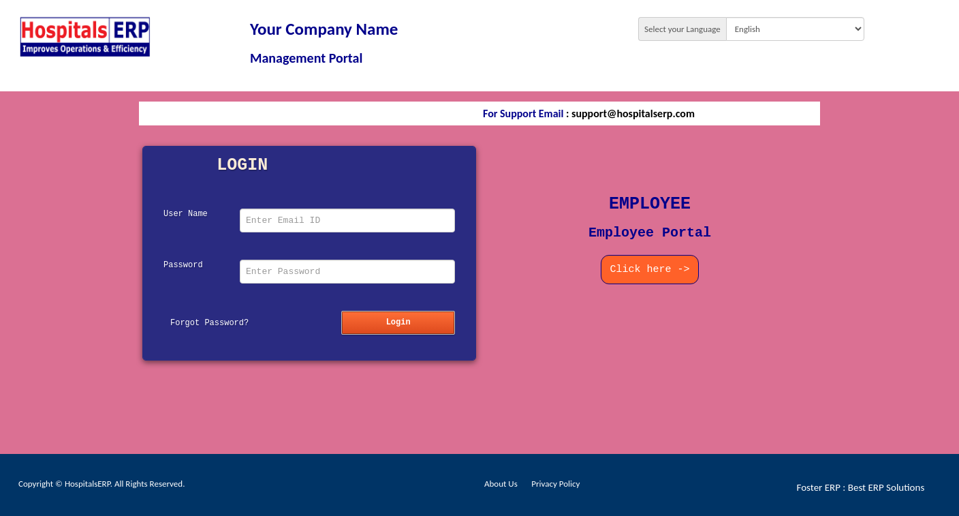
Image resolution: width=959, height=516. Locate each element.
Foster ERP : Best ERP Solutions (861, 487)
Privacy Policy (555, 484)
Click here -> (649, 269)
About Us (501, 484)
